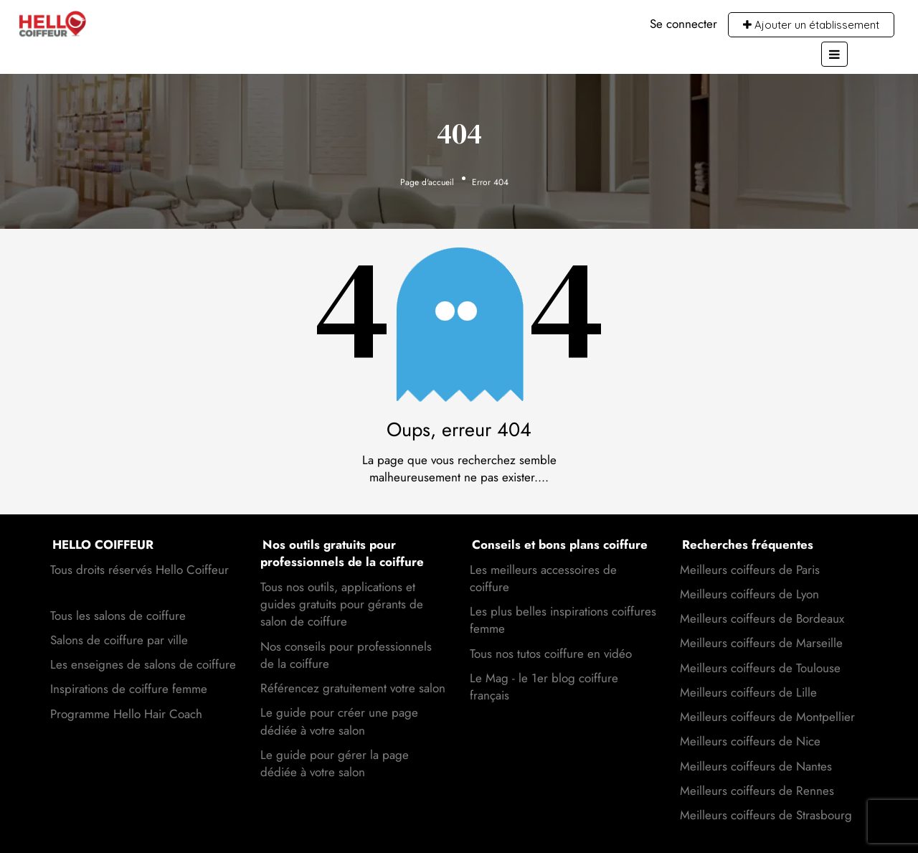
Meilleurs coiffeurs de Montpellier (767, 716)
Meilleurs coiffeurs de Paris (750, 569)
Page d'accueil (427, 182)
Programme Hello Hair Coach (126, 713)
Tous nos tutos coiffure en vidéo (551, 653)
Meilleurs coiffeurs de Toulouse (760, 668)
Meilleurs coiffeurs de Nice (750, 741)
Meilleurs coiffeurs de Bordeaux (762, 618)
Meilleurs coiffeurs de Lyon (749, 594)
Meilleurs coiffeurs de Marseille (761, 642)
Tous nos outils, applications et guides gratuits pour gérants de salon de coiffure (341, 604)
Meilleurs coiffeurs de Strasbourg (766, 815)
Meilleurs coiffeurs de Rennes (757, 790)
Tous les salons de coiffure (118, 615)
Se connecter (683, 23)
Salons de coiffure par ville (119, 640)
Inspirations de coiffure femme (128, 688)
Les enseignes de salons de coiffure (143, 664)
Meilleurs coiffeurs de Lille (748, 692)
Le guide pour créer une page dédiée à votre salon (339, 721)
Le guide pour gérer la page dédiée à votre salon (334, 763)
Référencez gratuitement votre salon (352, 688)
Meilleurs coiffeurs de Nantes (756, 766)
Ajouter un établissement (811, 25)
